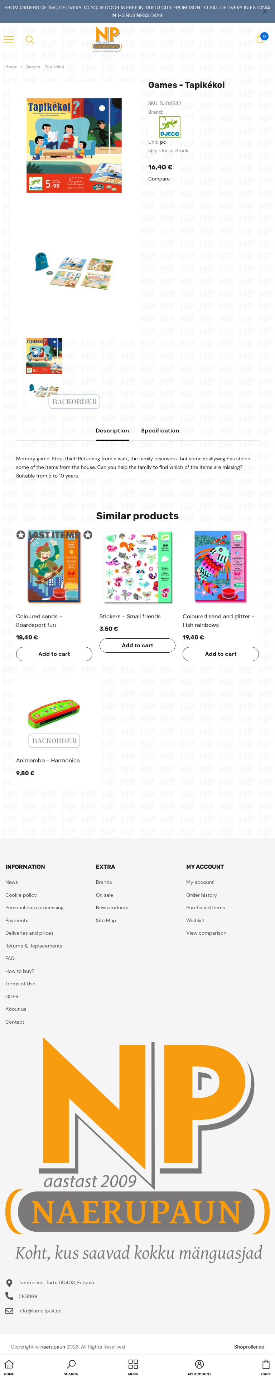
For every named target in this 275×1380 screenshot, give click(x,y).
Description (112, 430)
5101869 (28, 1296)
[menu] (9, 39)
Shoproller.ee (249, 1347)
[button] (71, 1368)
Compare (159, 178)
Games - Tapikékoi (45, 67)
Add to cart (54, 654)
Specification (160, 430)
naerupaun (52, 1347)
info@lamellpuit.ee (40, 1310)
